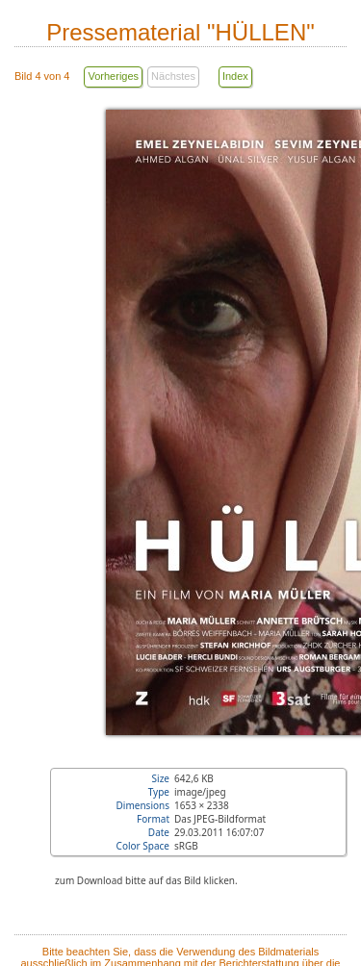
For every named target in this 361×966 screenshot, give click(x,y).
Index (235, 76)
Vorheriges (113, 76)
